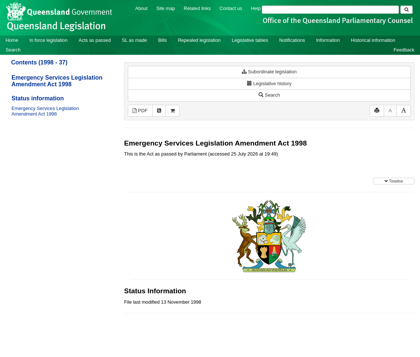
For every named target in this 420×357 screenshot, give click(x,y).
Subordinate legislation (269, 71)
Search (13, 50)
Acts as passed (95, 40)
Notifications (292, 40)
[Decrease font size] (390, 111)
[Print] (377, 111)
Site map (165, 8)
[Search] (330, 10)
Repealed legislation (199, 40)
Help (256, 8)
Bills (162, 40)
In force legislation (48, 40)
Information (328, 40)
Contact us (231, 8)
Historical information (373, 40)
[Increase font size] (403, 111)
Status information (37, 98)
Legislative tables (250, 40)
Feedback (404, 50)
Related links (197, 8)
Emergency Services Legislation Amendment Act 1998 (56, 80)
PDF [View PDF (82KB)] (140, 110)
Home (12, 40)
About (141, 8)
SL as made (134, 40)
